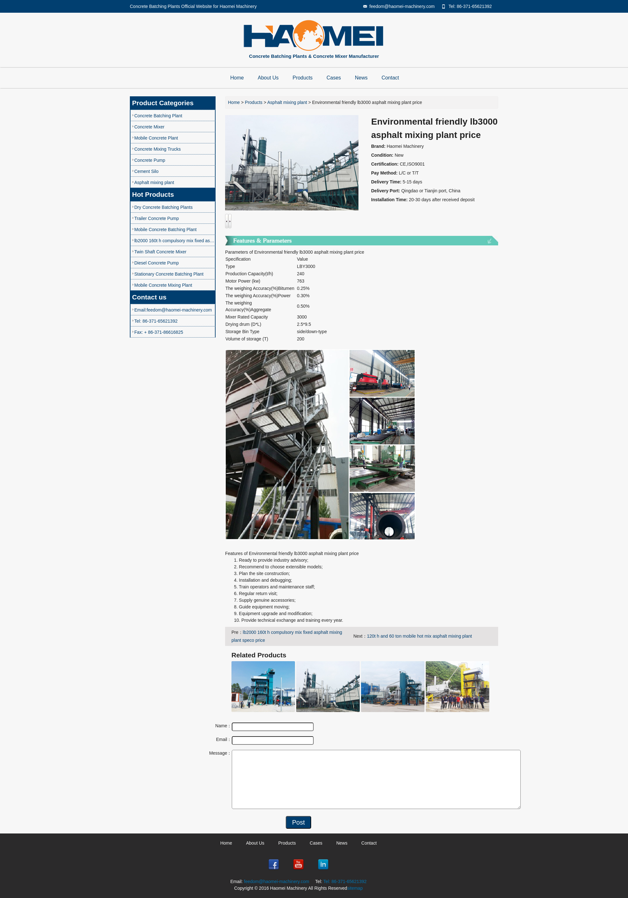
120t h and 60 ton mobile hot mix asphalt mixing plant (419, 636)
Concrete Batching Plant (158, 115)
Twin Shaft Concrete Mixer (160, 251)
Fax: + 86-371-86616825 (158, 332)
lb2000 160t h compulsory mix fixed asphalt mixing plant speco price (174, 240)
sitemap (355, 888)
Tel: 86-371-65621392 (470, 6)
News (361, 77)
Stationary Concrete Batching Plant (169, 274)
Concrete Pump (149, 160)
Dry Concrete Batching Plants (163, 207)
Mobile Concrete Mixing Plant (163, 285)
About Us (268, 77)
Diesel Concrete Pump (156, 262)
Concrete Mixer (149, 126)
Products (302, 77)
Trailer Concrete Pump (156, 218)
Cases (334, 77)
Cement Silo (146, 171)
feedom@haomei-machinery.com (402, 6)
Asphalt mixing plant (154, 182)
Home (237, 77)
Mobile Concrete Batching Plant (165, 229)
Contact (390, 77)
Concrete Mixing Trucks (157, 149)
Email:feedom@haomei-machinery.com (173, 309)
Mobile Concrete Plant (156, 138)
